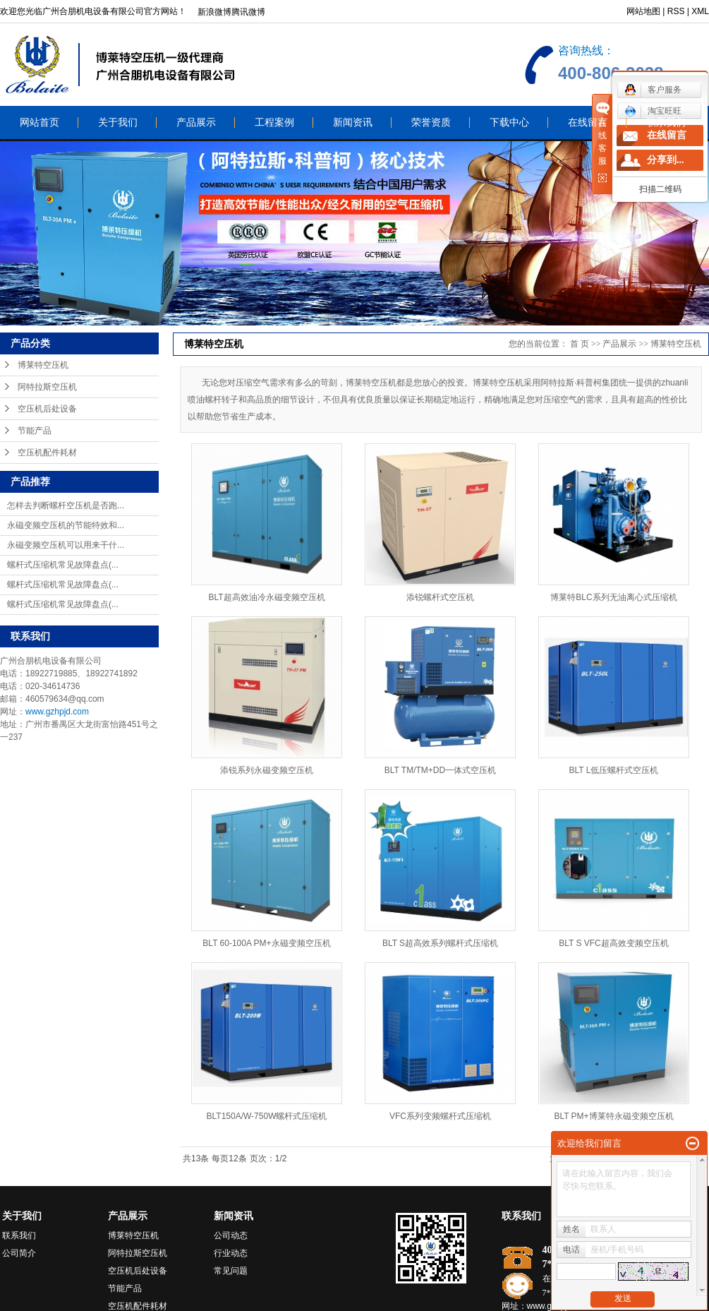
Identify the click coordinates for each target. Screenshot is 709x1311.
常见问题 (231, 1271)
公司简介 (19, 1253)
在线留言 (587, 122)
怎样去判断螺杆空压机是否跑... (65, 505)
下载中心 (509, 122)
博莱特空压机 (43, 365)
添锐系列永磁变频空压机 (266, 770)
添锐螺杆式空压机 (440, 597)
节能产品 (34, 431)
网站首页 (39, 122)
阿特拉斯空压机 (47, 387)
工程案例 (274, 122)
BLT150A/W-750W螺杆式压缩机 (267, 1116)
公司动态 (231, 1235)
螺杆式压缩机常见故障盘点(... (63, 565)
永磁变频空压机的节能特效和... (65, 525)
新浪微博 (214, 12)
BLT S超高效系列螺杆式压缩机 (440, 943)
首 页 (579, 344)
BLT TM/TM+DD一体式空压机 (440, 770)
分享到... (665, 160)
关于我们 (118, 122)
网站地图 (643, 11)
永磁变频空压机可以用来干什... (65, 545)
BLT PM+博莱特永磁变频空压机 (613, 1116)
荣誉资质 (431, 122)
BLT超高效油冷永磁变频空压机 (266, 597)
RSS (676, 11)
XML (700, 11)
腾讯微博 (248, 12)
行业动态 (231, 1253)
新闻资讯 (352, 122)
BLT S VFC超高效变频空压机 (614, 943)
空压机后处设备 (47, 409)
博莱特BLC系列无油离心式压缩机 (613, 597)
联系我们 (666, 122)
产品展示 (196, 122)
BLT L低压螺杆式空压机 (614, 770)
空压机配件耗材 (47, 452)
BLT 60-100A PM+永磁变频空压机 (266, 943)
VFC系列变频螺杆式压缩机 (440, 1116)
